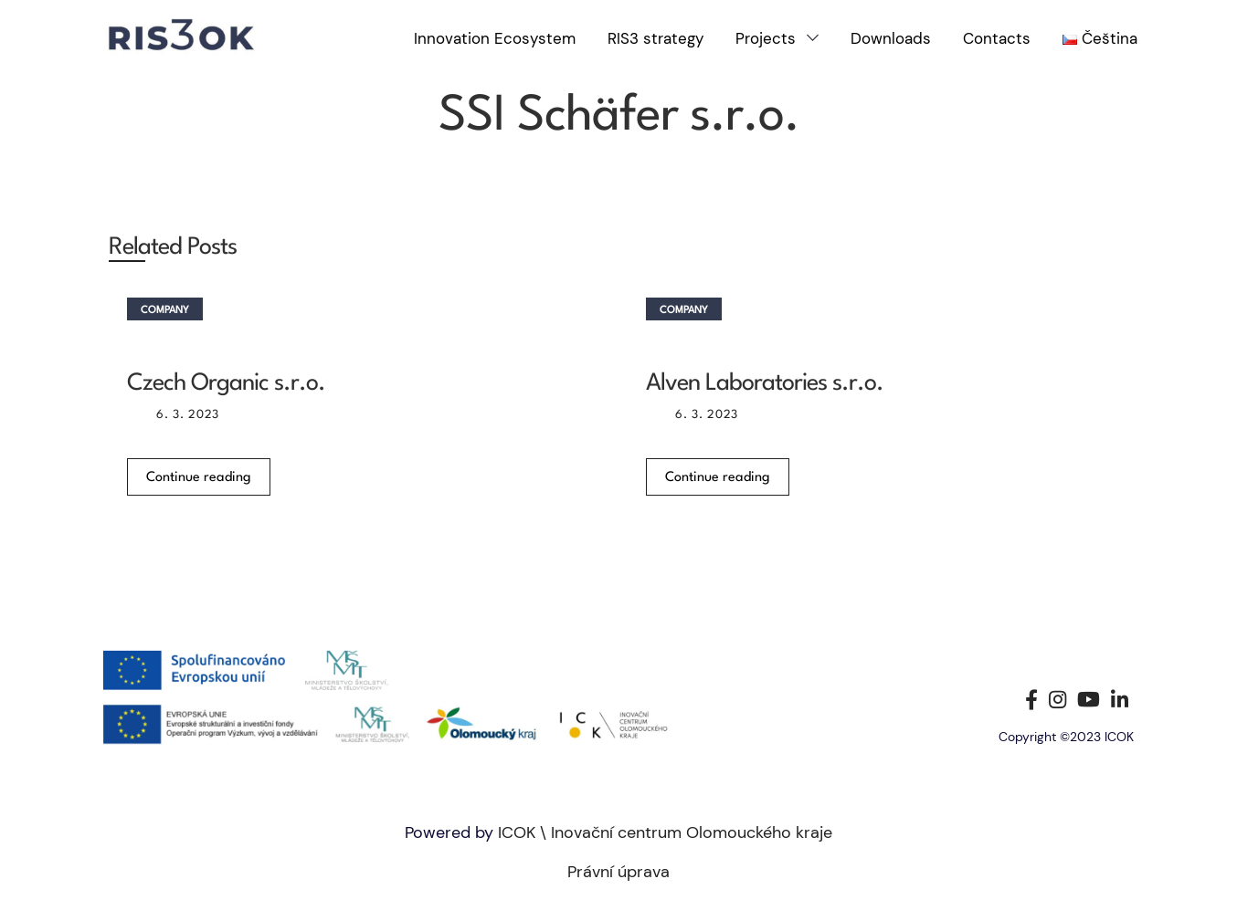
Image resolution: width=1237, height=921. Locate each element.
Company (165, 311)
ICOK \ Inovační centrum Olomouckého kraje (665, 832)
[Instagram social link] (1057, 699)
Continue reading (198, 478)
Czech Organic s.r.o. (226, 383)
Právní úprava (618, 872)
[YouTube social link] (1088, 699)
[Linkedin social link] (1119, 699)
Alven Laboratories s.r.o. (764, 383)
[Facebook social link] (1031, 699)
